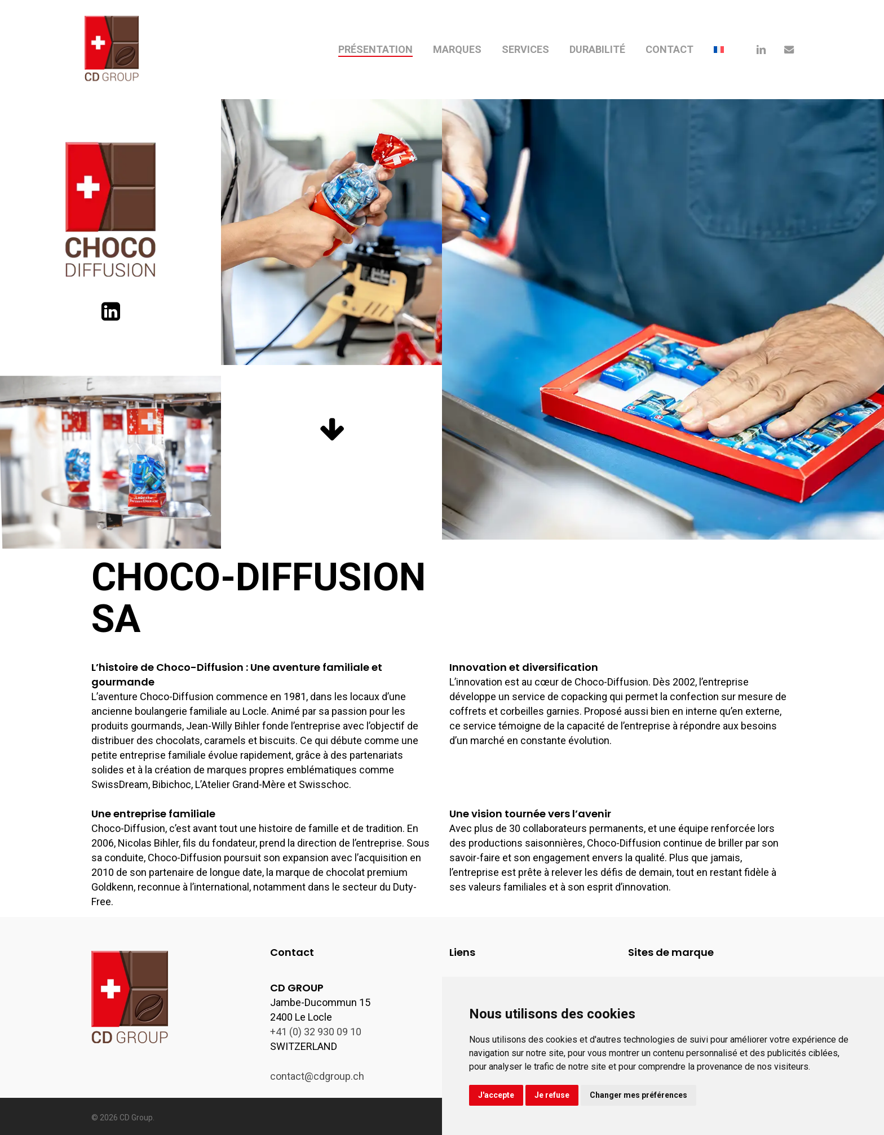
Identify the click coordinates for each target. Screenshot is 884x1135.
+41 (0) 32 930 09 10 (315, 1032)
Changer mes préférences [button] (638, 1095)
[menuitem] (719, 49)
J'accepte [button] (496, 1095)
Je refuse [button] (551, 1095)
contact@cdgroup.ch (317, 1076)
